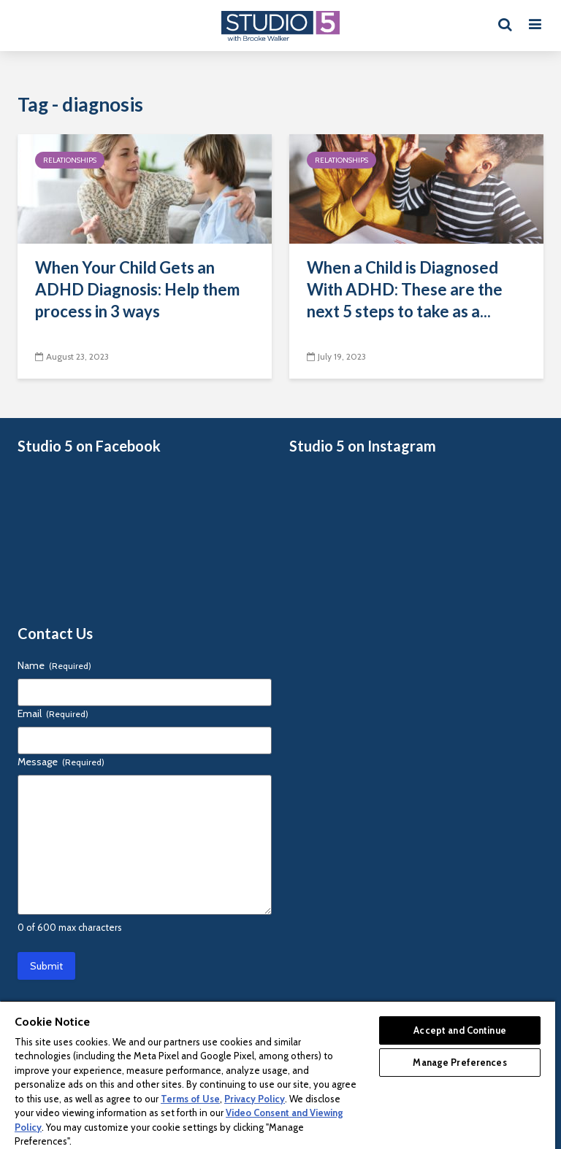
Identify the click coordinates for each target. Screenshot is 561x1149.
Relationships (69, 160)
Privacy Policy (254, 1098)
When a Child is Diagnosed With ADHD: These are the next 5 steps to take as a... (405, 289)
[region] (277, 1074)
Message (61, 761)
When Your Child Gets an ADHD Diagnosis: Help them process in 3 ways (137, 289)
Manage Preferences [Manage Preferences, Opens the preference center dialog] (459, 1062)
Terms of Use (190, 1098)
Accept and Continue (459, 1030)
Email (53, 713)
